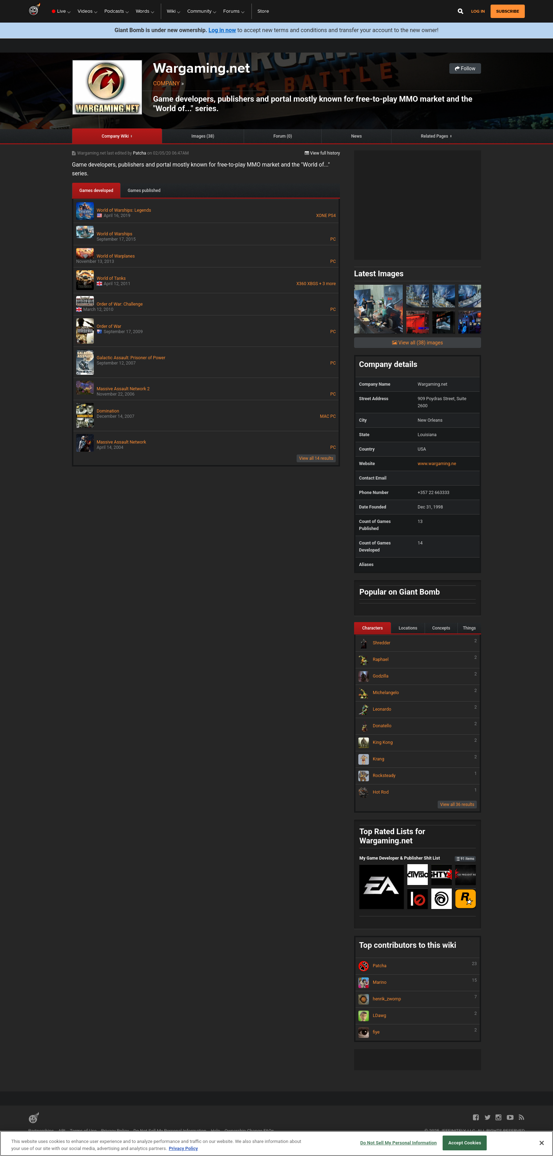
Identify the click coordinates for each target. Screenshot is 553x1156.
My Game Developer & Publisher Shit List (417, 858)
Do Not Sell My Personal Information (169, 1130)
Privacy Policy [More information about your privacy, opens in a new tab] (183, 1148)
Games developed (96, 190)
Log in (478, 11)
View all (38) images (417, 342)
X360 (301, 283)
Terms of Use (83, 1130)
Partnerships (41, 1130)
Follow (465, 68)
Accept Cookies (464, 1142)
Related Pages (434, 136)
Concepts (441, 628)
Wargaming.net (201, 68)
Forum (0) (282, 136)
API (61, 1130)
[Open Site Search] (461, 11)
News (356, 136)
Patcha (140, 153)
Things (469, 628)
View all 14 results (316, 458)
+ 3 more (327, 283)
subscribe (507, 11)
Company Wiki (115, 136)
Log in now (222, 30)
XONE (321, 215)
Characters (372, 628)
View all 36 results (457, 804)
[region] (276, 1143)
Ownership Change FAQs (249, 1130)
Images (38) (203, 136)
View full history (322, 153)
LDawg (417, 1016)
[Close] (541, 1143)
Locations (408, 628)
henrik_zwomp (417, 999)
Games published (144, 190)
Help (215, 1130)
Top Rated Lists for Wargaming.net (392, 836)
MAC (324, 416)
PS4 (332, 215)
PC (333, 239)
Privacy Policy (115, 1130)
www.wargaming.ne (437, 463)
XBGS (312, 283)
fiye (417, 1032)
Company (166, 83)
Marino (417, 982)
